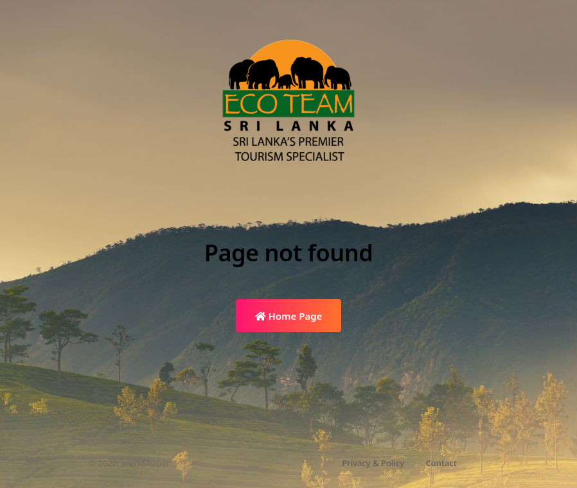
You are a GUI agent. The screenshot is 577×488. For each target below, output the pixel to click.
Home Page (289, 315)
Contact (441, 463)
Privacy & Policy (373, 463)
